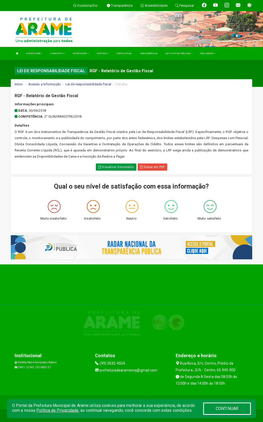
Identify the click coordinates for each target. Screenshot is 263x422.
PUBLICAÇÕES (208, 53)
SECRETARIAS (81, 53)
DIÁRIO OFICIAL (124, 53)
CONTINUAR (227, 408)
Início (19, 84)
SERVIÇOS (103, 53)
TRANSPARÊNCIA (148, 53)
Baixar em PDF (152, 167)
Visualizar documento (116, 167)
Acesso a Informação (44, 84)
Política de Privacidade (57, 410)
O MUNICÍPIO (57, 53)
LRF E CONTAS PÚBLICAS (178, 53)
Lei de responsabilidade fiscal (88, 84)
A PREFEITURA (34, 53)
